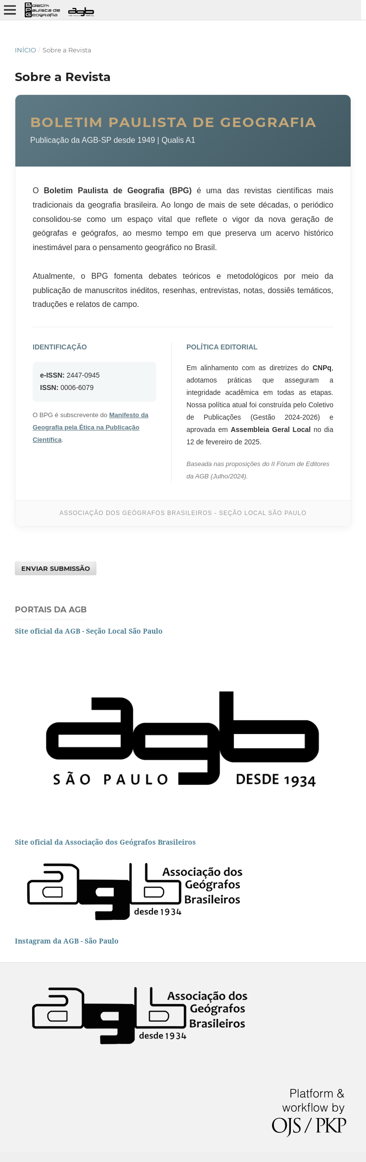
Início (25, 50)
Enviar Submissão (55, 568)
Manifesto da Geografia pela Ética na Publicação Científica (90, 427)
